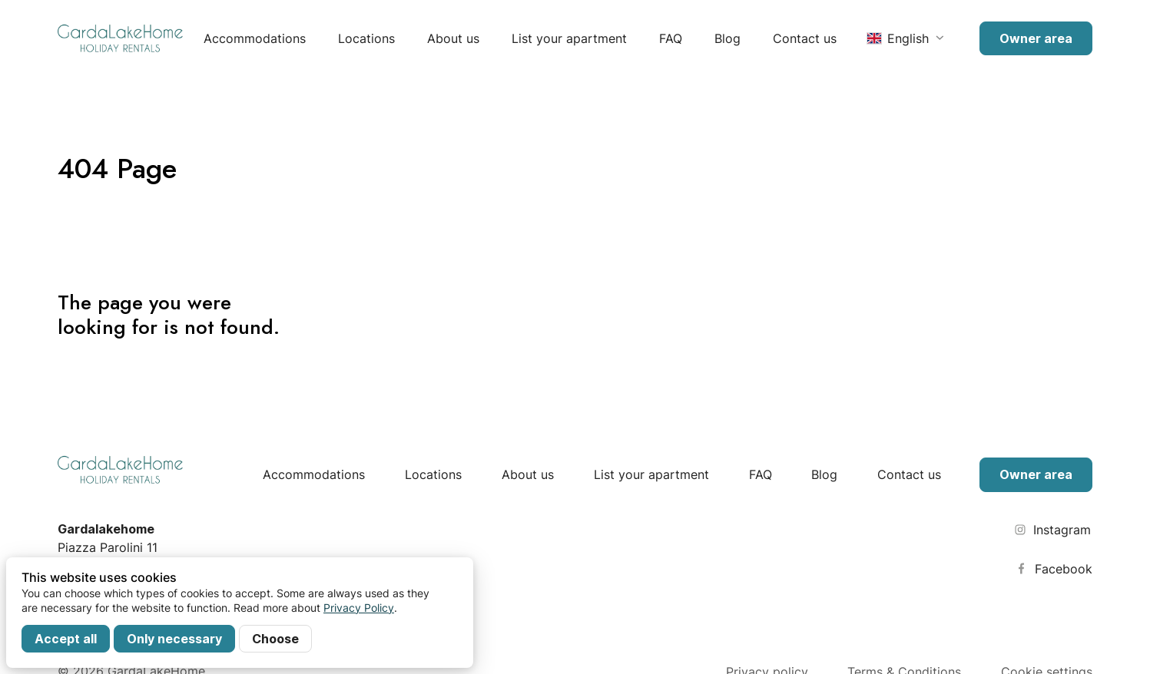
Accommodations (255, 38)
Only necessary (174, 638)
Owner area (1035, 38)
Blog (727, 38)
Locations (366, 38)
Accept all (66, 638)
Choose (275, 638)
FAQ (670, 38)
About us (453, 38)
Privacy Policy (358, 607)
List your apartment (569, 38)
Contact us (805, 38)
